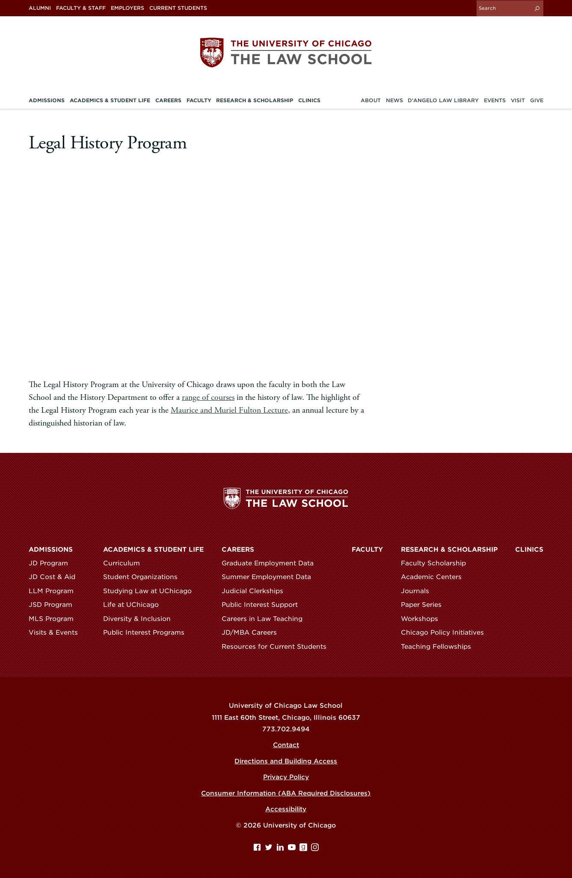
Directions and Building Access (286, 761)
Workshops (423, 619)
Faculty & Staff (81, 8)
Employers (127, 8)
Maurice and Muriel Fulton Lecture (229, 410)
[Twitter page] (270, 848)
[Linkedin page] (281, 848)
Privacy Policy (285, 777)
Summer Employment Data (270, 577)
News (394, 100)
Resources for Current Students (278, 646)
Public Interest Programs (147, 632)
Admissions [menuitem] (47, 100)
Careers (238, 549)
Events (495, 100)
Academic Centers (435, 577)
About (371, 100)
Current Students (178, 8)
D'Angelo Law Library (443, 100)
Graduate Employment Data (271, 563)
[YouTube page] (293, 848)
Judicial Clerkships (256, 591)
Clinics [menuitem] (309, 100)
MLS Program (55, 619)
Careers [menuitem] (168, 100)
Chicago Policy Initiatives (446, 632)
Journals (419, 591)
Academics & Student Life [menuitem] (110, 100)
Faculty (367, 549)
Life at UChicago (134, 605)
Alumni (40, 8)
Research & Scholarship (449, 549)
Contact (286, 745)
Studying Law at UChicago (151, 591)
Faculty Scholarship (437, 563)
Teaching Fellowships (440, 646)
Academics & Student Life (153, 549)
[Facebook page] (258, 848)
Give (536, 100)
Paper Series (425, 605)
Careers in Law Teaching (266, 619)
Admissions (51, 549)
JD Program (52, 563)
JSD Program (54, 605)
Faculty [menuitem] (199, 100)
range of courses (208, 397)
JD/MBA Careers (253, 632)
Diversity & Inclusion (140, 619)
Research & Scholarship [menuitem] (254, 100)
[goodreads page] (304, 848)
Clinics (529, 549)
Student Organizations (144, 577)
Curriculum (125, 563)
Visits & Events (57, 632)
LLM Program (55, 591)
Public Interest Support (263, 605)
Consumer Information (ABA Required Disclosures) (286, 793)
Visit (518, 100)
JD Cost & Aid (56, 577)
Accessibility (285, 809)
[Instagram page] (315, 848)
